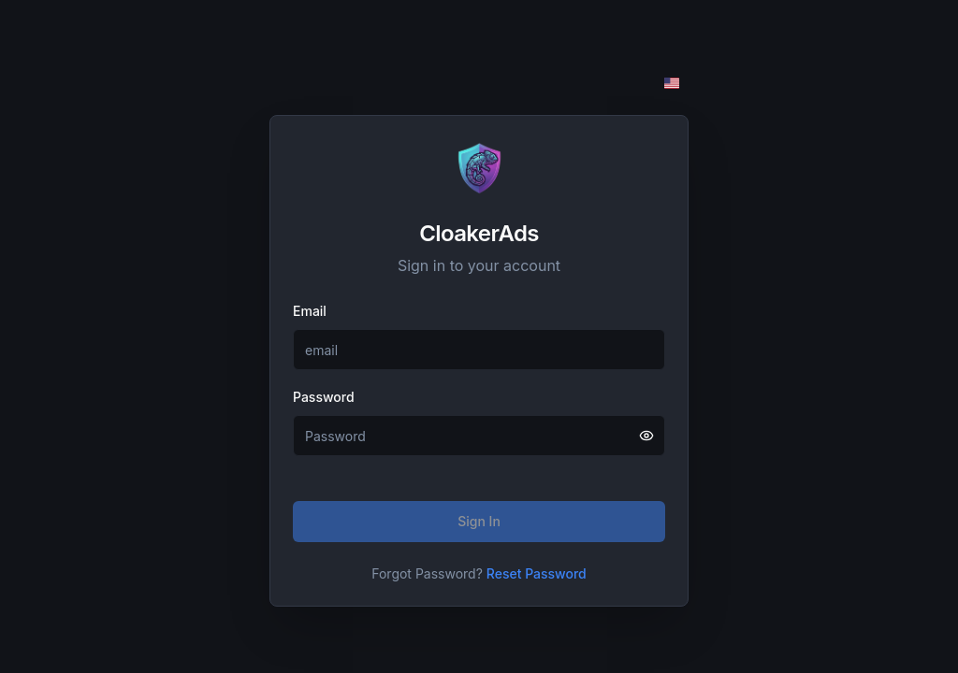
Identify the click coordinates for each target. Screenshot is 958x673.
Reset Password (536, 573)
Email (310, 311)
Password (324, 397)
